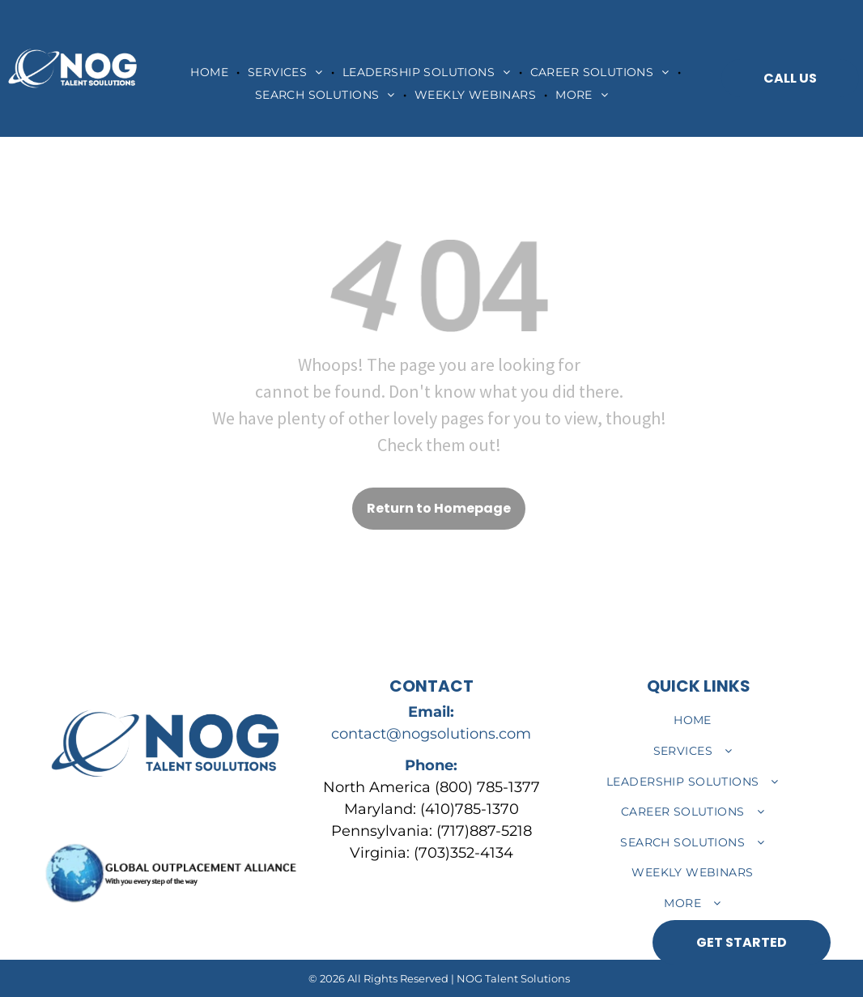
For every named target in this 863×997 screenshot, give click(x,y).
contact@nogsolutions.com (431, 734)
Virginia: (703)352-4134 (431, 853)
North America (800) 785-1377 (431, 787)
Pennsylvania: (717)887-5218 (431, 831)
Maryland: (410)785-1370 (431, 809)
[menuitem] (211, 72)
